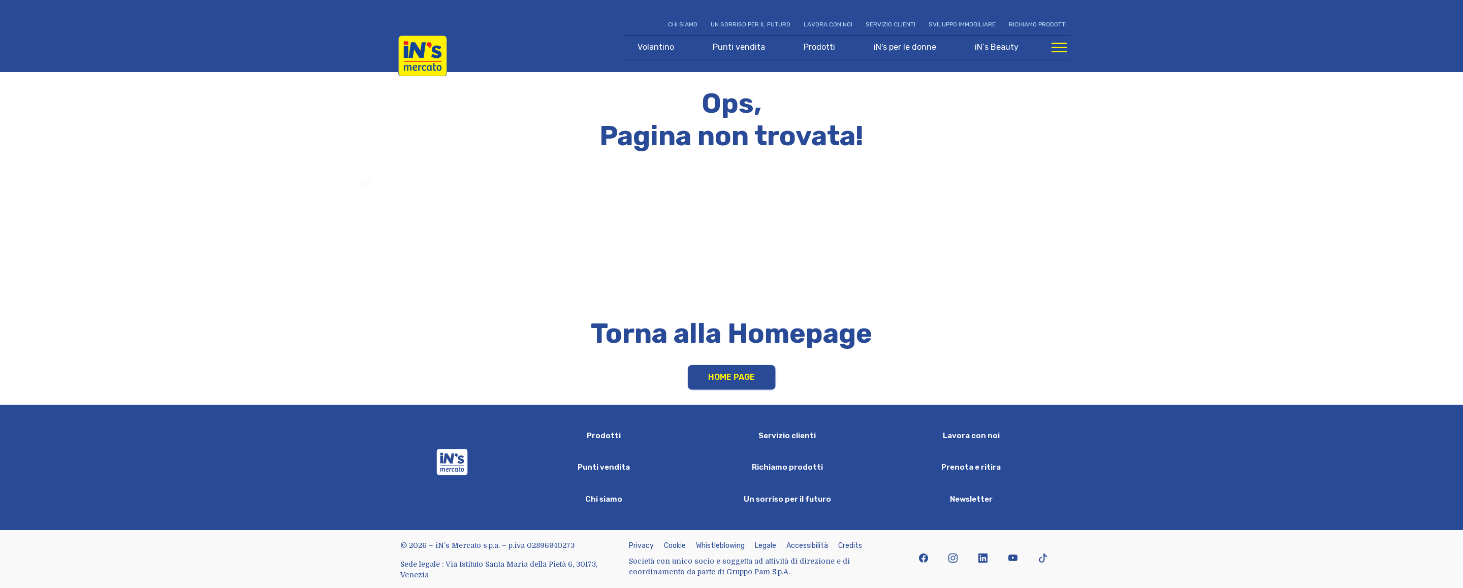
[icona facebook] (923, 559)
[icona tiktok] (1042, 559)
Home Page (731, 377)
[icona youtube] (1012, 559)
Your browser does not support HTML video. (731, 238)
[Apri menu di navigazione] (1059, 47)
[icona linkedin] (983, 559)
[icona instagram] (953, 559)
